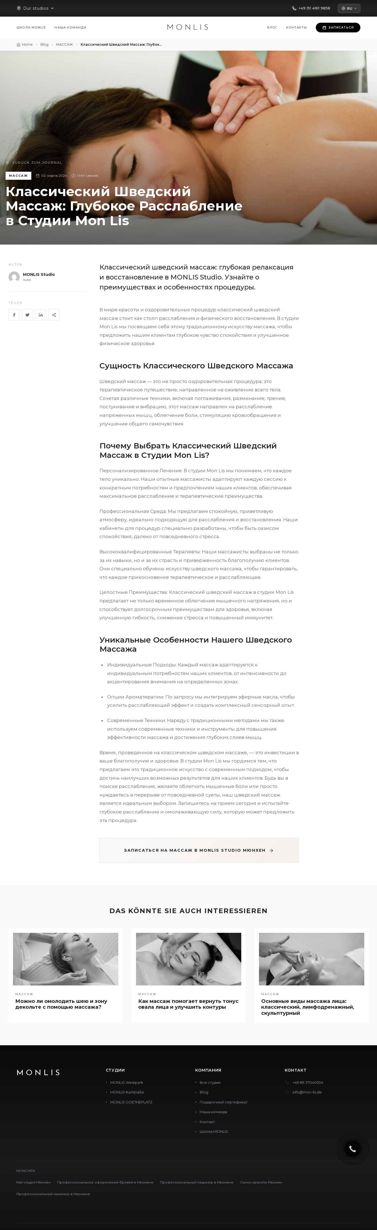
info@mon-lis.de (307, 1092)
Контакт (207, 1121)
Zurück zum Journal (34, 162)
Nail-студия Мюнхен (33, 1182)
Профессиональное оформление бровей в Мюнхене (105, 1182)
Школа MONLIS (31, 27)
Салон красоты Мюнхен (261, 1182)
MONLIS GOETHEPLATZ (131, 1102)
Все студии (210, 1082)
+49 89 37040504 (308, 1082)
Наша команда (70, 27)
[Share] (54, 314)
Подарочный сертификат (224, 1102)
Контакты (296, 27)
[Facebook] (14, 314)
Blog (204, 1092)
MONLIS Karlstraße (127, 1092)
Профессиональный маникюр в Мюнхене (53, 1194)
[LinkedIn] (40, 314)
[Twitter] (27, 314)
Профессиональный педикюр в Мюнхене (197, 1182)
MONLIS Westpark (126, 1082)
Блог (272, 27)
